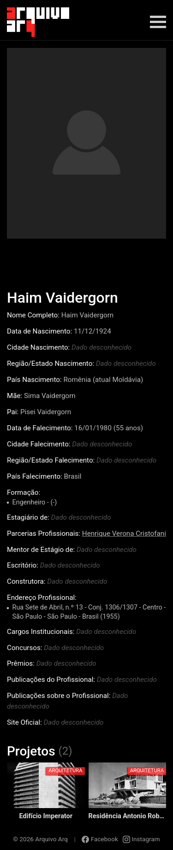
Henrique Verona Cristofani (124, 533)
